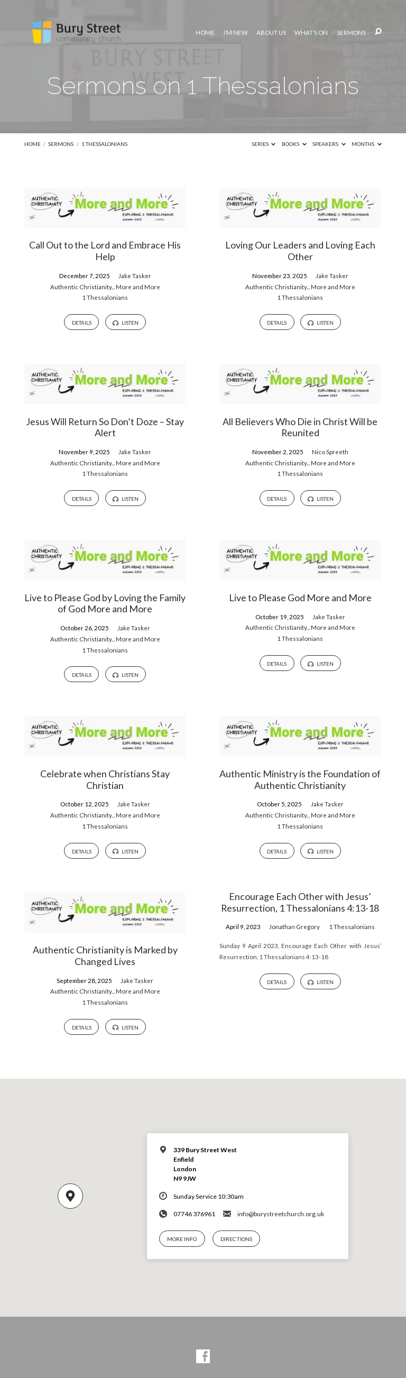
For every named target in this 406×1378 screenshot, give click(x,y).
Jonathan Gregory (294, 926)
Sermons (351, 33)
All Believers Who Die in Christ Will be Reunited (300, 427)
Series (264, 144)
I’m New (236, 33)
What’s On (311, 33)
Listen (125, 322)
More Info (182, 1239)
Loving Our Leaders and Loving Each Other (300, 250)
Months (367, 144)
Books (294, 144)
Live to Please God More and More (300, 597)
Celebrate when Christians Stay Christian (105, 779)
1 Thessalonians (104, 144)
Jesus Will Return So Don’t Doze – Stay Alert (105, 427)
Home (205, 33)
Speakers (329, 144)
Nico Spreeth (330, 451)
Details (81, 322)
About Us (271, 33)
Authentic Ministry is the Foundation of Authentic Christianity (300, 779)
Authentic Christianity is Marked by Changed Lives (105, 955)
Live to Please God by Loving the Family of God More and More (105, 603)
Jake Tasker (134, 275)
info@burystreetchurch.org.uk (280, 1214)
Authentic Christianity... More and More (105, 286)
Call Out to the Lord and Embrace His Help (105, 250)
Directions (236, 1239)
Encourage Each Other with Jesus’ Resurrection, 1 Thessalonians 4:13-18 (300, 902)
